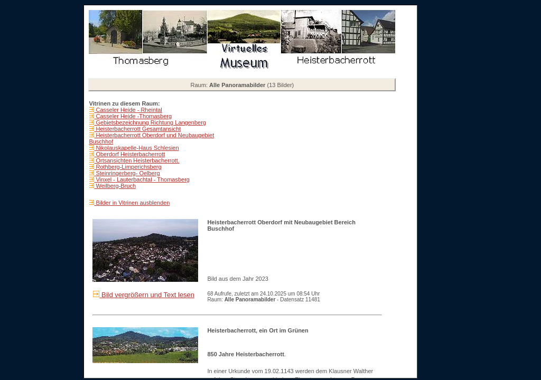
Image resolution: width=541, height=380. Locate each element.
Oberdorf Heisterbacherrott (129, 154)
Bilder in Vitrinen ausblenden (132, 203)
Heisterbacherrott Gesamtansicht (137, 129)
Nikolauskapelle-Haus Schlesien (136, 148)
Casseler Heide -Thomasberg (133, 116)
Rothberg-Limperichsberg (127, 167)
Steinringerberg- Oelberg (127, 173)
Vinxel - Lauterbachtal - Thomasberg (142, 179)
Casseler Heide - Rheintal (128, 110)
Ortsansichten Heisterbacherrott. (136, 160)
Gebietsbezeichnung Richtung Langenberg (150, 122)
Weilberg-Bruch (115, 186)
